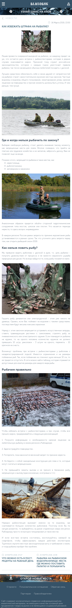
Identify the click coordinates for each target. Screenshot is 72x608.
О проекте (11, 587)
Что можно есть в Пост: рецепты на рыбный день (18, 558)
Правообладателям (42, 593)
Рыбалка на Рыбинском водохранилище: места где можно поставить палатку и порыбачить (53, 561)
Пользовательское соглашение (33, 587)
